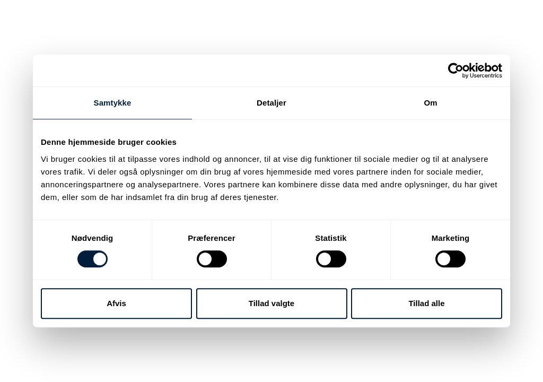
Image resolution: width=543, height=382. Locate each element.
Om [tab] (430, 102)
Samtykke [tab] (113, 102)
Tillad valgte (271, 303)
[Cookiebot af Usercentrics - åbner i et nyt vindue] (455, 71)
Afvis (116, 303)
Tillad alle (426, 303)
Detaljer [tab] (271, 102)
